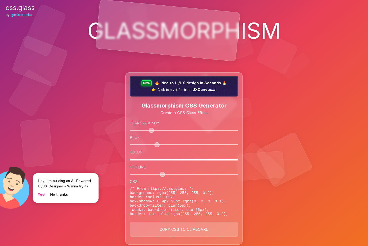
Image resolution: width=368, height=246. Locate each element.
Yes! (42, 194)
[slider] (151, 130)
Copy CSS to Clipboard (184, 236)
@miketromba (21, 15)
